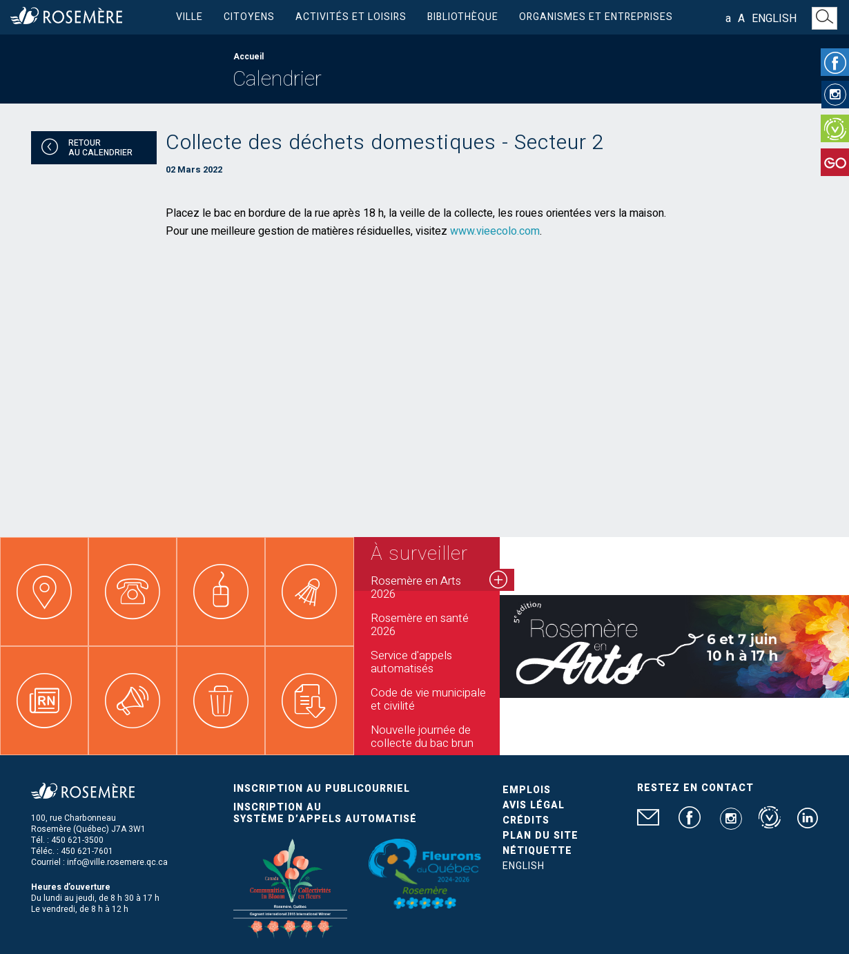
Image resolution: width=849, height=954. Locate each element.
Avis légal (533, 805)
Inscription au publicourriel (321, 788)
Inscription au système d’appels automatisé (325, 813)
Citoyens (249, 17)
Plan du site (540, 835)
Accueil (248, 56)
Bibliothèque (462, 17)
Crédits (525, 820)
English (774, 18)
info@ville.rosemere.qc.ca (117, 862)
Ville (189, 17)
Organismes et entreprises (596, 17)
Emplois (526, 790)
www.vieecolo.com (495, 231)
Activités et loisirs (351, 17)
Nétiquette (537, 851)
